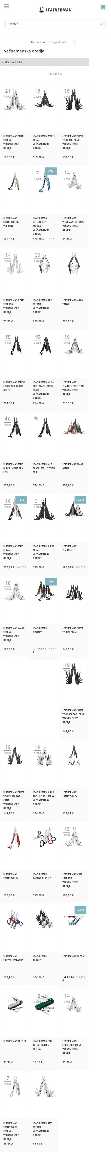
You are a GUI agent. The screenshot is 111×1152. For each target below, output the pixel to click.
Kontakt (55, 1044)
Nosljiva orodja (55, 1012)
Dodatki (55, 1022)
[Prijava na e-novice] (103, 1092)
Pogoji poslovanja (55, 1055)
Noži (55, 1017)
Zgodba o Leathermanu (55, 946)
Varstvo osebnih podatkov (55, 1065)
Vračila (55, 1060)
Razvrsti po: (38, 42)
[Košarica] (101, 7)
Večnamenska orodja (55, 1007)
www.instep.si (55, 1121)
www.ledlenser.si (55, 1116)
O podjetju (55, 1049)
